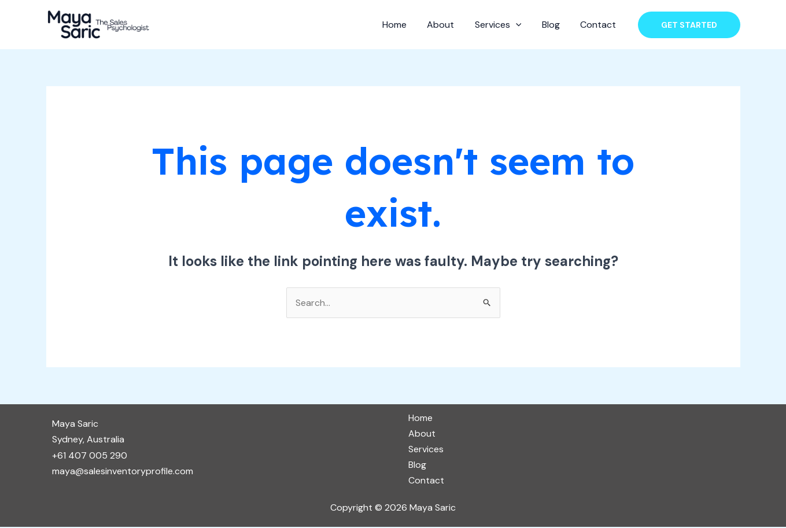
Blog (554, 25)
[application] (520, 24)
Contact (599, 25)
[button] (689, 25)
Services (502, 24)
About (447, 25)
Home (403, 25)
